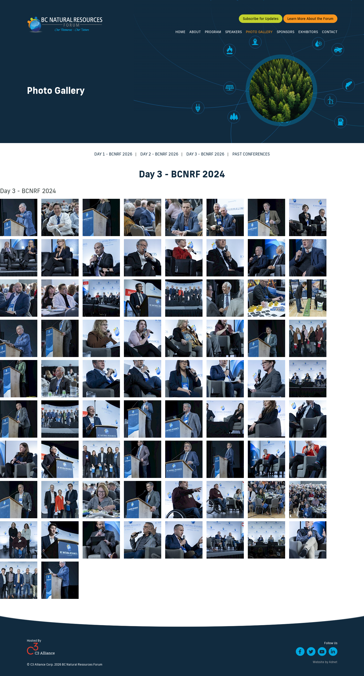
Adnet (333, 662)
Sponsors (285, 32)
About (195, 32)
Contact (329, 32)
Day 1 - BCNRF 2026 (113, 154)
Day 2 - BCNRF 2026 (159, 154)
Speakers (233, 32)
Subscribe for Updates (260, 18)
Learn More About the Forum (310, 18)
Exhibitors (308, 32)
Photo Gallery (259, 32)
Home (180, 32)
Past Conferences (251, 154)
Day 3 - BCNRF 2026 (205, 154)
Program (213, 32)
